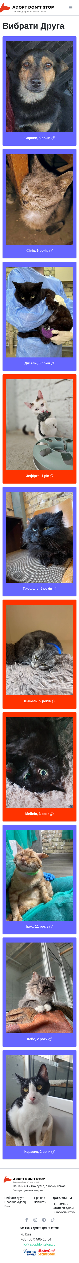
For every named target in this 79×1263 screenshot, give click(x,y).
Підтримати (60, 1203)
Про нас (39, 1198)
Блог (7, 1206)
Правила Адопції (15, 1202)
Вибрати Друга (14, 1198)
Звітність (40, 1202)
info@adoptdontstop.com (39, 1244)
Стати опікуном (63, 1208)
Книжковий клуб (64, 1212)
